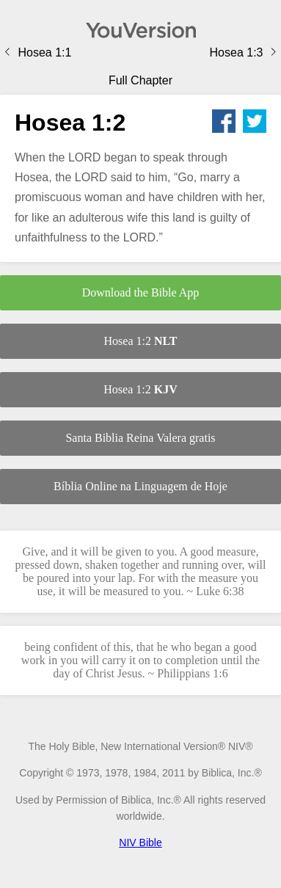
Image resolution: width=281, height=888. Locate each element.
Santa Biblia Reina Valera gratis (140, 438)
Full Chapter (140, 80)
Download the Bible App (141, 292)
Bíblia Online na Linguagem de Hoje (140, 486)
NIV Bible (140, 842)
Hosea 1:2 (141, 341)
